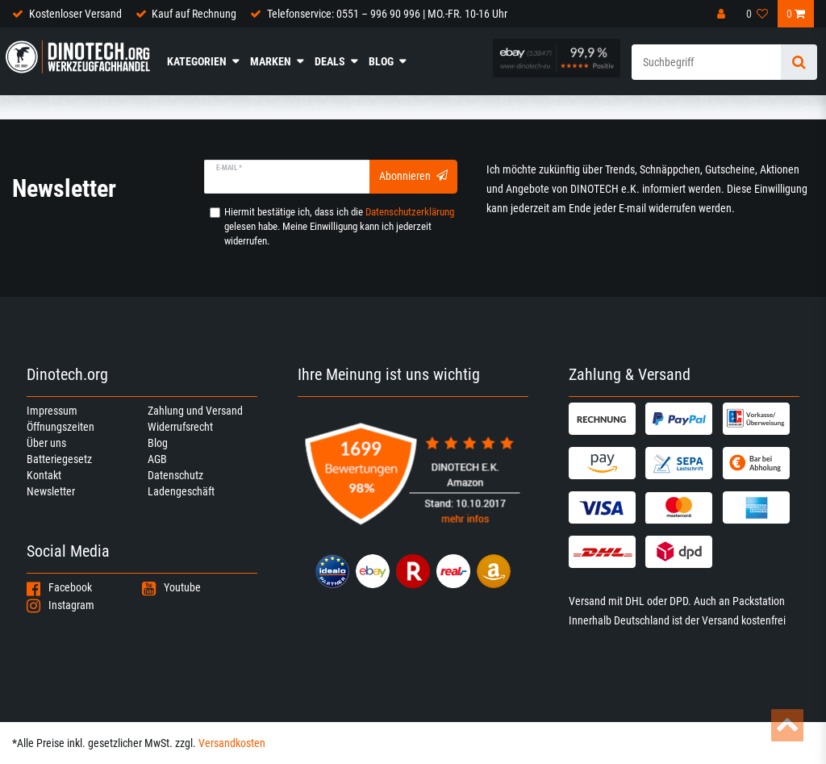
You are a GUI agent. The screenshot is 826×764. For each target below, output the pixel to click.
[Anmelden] (722, 13)
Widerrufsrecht (180, 426)
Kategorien (197, 61)
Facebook (59, 587)
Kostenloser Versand (75, 13)
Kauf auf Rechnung (194, 13)
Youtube (171, 587)
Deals (330, 61)
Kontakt (44, 475)
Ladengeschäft (181, 491)
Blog (381, 61)
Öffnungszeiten (60, 426)
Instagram (60, 605)
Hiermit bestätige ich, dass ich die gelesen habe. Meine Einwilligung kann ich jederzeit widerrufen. (339, 226)
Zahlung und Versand (195, 410)
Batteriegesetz (59, 459)
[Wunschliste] (757, 13)
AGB (157, 459)
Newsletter (51, 491)
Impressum (52, 410)
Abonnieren (413, 175)
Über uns (46, 442)
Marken (270, 61)
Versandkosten (231, 743)
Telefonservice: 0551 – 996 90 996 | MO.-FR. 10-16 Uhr (387, 13)
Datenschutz (175, 475)
